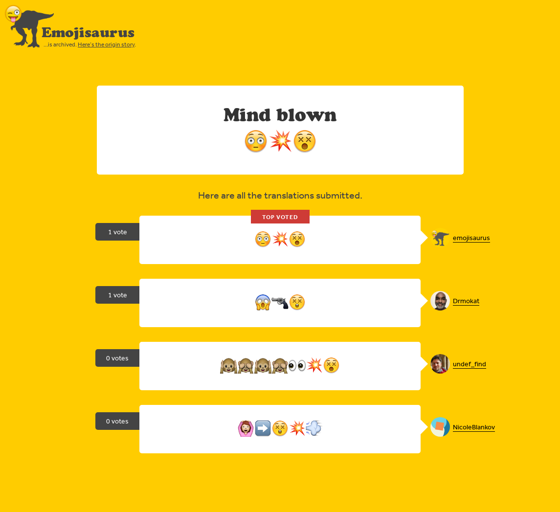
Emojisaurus (88, 32)
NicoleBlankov (474, 427)
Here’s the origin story (106, 44)
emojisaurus (471, 237)
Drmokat (466, 300)
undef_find (469, 363)
